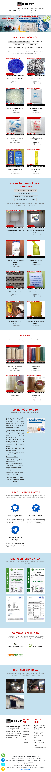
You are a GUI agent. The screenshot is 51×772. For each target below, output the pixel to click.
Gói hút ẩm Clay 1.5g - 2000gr (15, 138)
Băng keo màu (36, 366)
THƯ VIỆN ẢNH (32, 10)
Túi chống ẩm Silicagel (36, 108)
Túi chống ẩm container (35, 260)
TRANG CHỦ (11, 11)
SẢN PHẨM (25, 9)
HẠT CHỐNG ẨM (37, 42)
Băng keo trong (15, 395)
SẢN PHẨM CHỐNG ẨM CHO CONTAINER (25, 185)
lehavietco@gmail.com (40, 747)
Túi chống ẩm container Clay (36, 321)
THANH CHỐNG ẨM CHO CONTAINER (25, 196)
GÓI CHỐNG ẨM (31, 44)
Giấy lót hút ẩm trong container (15, 230)
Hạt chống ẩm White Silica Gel (15, 108)
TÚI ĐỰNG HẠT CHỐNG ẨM (34, 48)
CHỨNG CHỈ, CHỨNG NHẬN (25, 558)
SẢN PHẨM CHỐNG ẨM (25, 37)
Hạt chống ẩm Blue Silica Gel (15, 79)
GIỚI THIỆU (19, 9)
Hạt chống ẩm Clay (36, 79)
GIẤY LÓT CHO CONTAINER (25, 193)
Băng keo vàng (36, 395)
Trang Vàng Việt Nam (25, 769)
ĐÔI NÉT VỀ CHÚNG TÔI (25, 409)
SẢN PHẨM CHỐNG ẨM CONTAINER (25, 190)
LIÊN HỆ (36, 9)
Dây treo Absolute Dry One (15, 169)
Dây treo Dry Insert (36, 169)
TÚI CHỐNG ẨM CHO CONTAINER (25, 199)
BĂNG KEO (25, 335)
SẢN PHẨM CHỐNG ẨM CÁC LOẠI (19, 42)
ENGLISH (41, 9)
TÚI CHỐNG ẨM (19, 44)
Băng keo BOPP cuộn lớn (15, 366)
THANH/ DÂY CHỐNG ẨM (15, 48)
